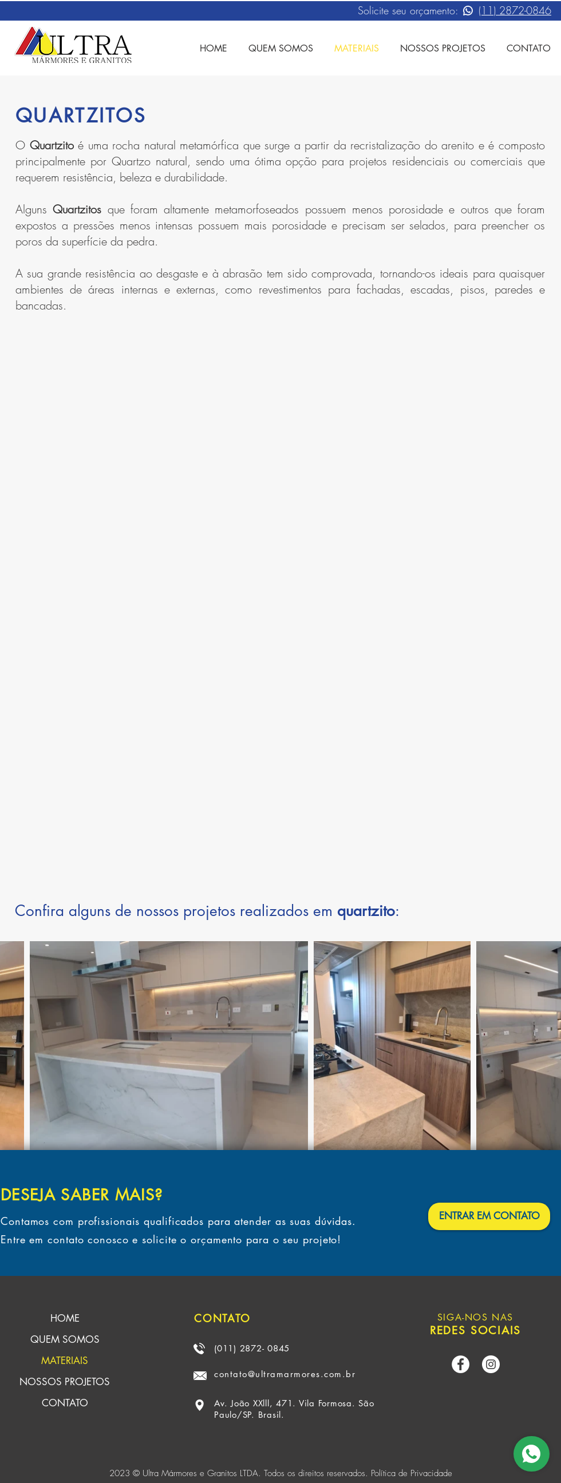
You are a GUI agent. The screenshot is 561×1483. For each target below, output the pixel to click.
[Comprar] (531, 1454)
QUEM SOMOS (65, 1339)
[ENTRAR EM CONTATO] (489, 1216)
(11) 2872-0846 (515, 10)
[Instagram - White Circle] (491, 1364)
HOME (65, 1318)
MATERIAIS (64, 1360)
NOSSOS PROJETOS (64, 1381)
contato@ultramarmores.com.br (284, 1374)
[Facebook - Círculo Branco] (460, 1364)
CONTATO (65, 1403)
